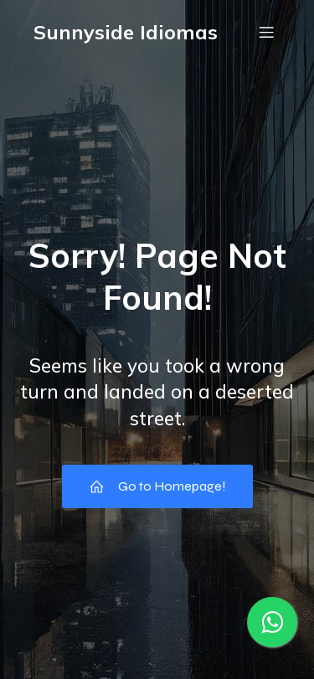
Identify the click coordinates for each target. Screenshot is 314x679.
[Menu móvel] (266, 32)
